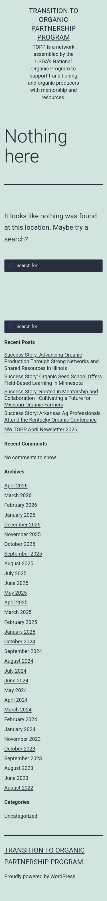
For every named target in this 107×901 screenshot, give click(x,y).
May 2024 (15, 690)
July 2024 (15, 671)
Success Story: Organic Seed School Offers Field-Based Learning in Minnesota (53, 379)
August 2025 (18, 563)
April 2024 (16, 700)
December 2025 (22, 525)
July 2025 (15, 573)
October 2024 (19, 641)
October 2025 (19, 544)
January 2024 (19, 729)
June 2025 (16, 583)
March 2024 (18, 710)
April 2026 (16, 486)
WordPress (63, 876)
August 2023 (18, 768)
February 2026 (20, 505)
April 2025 (16, 602)
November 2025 (22, 534)
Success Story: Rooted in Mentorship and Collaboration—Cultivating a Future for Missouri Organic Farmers (51, 398)
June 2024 (16, 681)
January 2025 (19, 632)
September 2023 (23, 758)
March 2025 (18, 612)
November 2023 (22, 739)
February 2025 (20, 622)
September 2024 (23, 651)
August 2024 (18, 661)
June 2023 (16, 778)
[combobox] (53, 265)
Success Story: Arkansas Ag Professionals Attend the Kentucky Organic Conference (52, 416)
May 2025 (15, 593)
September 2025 (23, 554)
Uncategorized (20, 816)
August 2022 (18, 788)
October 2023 (19, 749)
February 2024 (20, 719)
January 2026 (19, 515)
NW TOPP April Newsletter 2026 (40, 429)
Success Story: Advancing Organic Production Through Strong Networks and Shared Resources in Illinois (51, 361)
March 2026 (18, 495)
